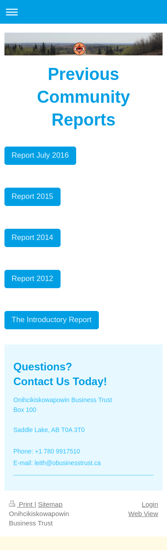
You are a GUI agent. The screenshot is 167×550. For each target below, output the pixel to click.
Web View (143, 513)
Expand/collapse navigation (83, 11)
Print (21, 504)
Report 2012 (32, 278)
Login (150, 504)
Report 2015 (32, 196)
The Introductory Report (52, 319)
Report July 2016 (40, 155)
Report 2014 (32, 237)
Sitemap (50, 504)
